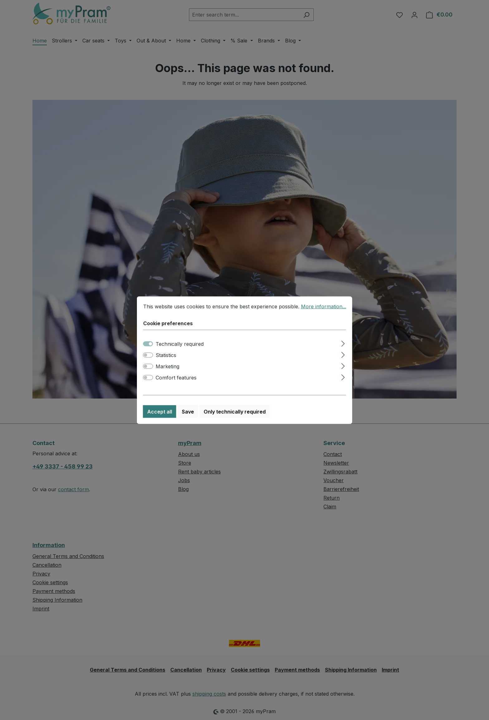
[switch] (148, 362)
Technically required (180, 351)
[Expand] (343, 350)
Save (188, 418)
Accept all (159, 418)
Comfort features (176, 384)
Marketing (167, 373)
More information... (323, 313)
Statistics (166, 362)
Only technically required (235, 418)
